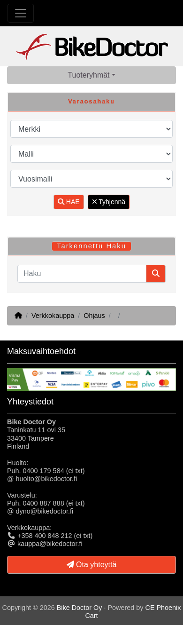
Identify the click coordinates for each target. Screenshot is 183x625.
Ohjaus (94, 315)
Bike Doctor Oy (79, 607)
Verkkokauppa (52, 315)
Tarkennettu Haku (91, 246)
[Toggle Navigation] (21, 13)
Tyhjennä (108, 202)
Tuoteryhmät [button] (88, 75)
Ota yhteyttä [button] (92, 565)
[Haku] (81, 274)
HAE (69, 202)
